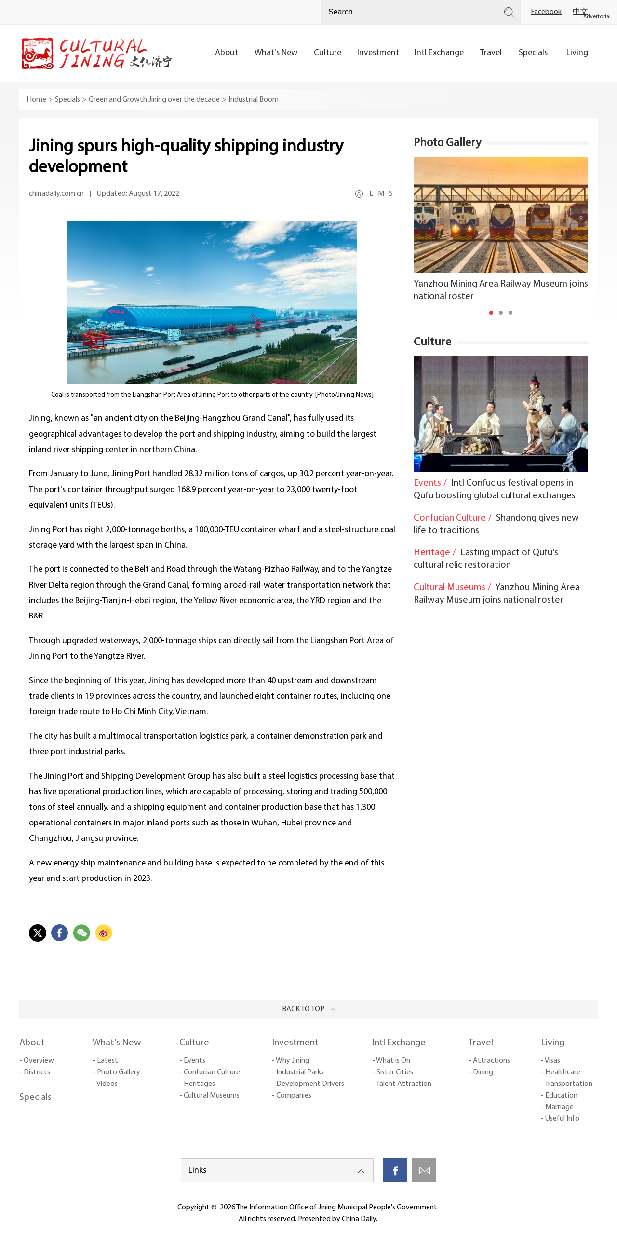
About (32, 1043)
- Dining (481, 1072)
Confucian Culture (450, 518)
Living (552, 1043)
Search (509, 12)
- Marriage (557, 1107)
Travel (481, 1043)
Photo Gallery (447, 143)
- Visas (550, 1061)
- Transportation (566, 1084)
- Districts (34, 1072)
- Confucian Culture (209, 1072)
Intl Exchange (399, 1043)
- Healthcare (560, 1072)
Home (36, 100)
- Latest (105, 1061)
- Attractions (489, 1061)
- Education (559, 1095)
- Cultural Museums (209, 1095)
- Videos (105, 1084)
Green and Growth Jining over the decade (154, 100)
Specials (67, 100)
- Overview (36, 1061)
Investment (295, 1043)
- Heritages (197, 1084)
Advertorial (597, 17)
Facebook (546, 12)
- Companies (291, 1095)
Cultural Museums (449, 587)
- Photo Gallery (116, 1072)
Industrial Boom (253, 100)
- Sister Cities (392, 1072)
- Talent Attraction (401, 1084)
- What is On (391, 1061)
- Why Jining (290, 1061)
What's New (117, 1043)
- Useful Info (560, 1119)
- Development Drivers (308, 1084)
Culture (432, 342)
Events (427, 483)
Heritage (432, 553)
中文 (580, 12)
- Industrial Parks (298, 1072)
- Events (192, 1061)
